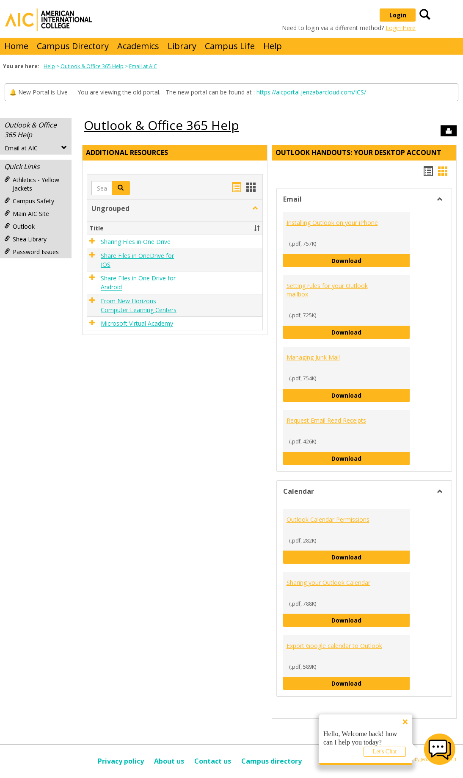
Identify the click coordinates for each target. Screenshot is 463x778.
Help (272, 46)
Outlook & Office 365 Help (92, 66)
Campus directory (271, 761)
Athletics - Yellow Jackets (31, 184)
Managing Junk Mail (313, 357)
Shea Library (25, 239)
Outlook (19, 226)
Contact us (212, 761)
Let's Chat (385, 751)
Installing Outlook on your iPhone (332, 223)
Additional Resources (127, 152)
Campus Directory (73, 46)
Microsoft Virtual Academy (137, 323)
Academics (138, 46)
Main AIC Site (26, 214)
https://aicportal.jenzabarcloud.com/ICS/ (311, 92)
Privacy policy (121, 761)
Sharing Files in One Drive (136, 242)
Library (182, 46)
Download (370, 260)
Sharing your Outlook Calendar (328, 583)
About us (169, 761)
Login (397, 15)
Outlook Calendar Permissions (328, 519)
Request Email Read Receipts (326, 420)
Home (16, 46)
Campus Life (230, 46)
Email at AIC (143, 66)
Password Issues (31, 252)
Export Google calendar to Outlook (334, 646)
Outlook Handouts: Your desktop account (358, 152)
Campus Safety (29, 201)
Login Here (401, 28)
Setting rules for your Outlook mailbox (327, 290)
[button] (255, 208)
